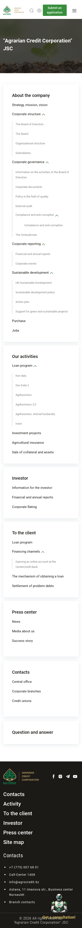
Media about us (23, 631)
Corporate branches (26, 691)
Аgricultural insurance (28, 443)
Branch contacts (22, 902)
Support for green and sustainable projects (42, 311)
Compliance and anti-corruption (35, 214)
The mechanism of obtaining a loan (38, 576)
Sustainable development (30, 273)
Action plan (22, 302)
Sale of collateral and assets (33, 452)
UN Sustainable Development (34, 282)
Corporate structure (26, 114)
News (16, 622)
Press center (24, 612)
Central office (22, 682)
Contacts (21, 672)
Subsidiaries (23, 153)
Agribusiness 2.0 (26, 404)
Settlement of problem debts (33, 586)
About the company (31, 95)
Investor (20, 478)
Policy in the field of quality (32, 196)
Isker (19, 423)
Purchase (19, 321)
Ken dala (21, 375)
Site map (13, 842)
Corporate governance (28, 162)
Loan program (22, 366)
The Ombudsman (26, 234)
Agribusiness (24, 395)
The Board (22, 133)
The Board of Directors (30, 124)
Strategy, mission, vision (29, 105)
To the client (24, 532)
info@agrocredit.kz (24, 882)
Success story (22, 641)
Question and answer (32, 732)
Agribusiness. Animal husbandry (35, 414)
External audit (24, 206)
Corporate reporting (26, 244)
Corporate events (26, 263)
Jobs (15, 330)
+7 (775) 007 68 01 (24, 867)
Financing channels (26, 551)
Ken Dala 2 (22, 385)
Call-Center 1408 (22, 874)
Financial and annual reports (33, 254)
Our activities (25, 356)
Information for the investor (32, 488)
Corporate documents (29, 187)
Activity (12, 804)
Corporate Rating (24, 507)
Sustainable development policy (35, 292)
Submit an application (55, 10)
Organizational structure (30, 143)
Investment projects (26, 433)
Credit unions (21, 701)
